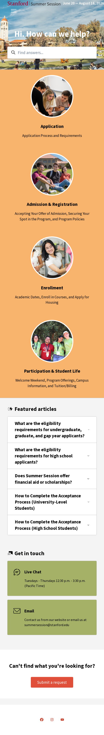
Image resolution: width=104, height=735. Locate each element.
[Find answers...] (52, 53)
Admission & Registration (52, 204)
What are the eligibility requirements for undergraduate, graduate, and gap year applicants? (52, 429)
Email (29, 610)
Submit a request (52, 682)
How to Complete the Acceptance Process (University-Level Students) (52, 502)
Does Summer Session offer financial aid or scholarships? (52, 479)
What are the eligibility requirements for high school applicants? (52, 456)
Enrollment (52, 288)
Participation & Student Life (52, 371)
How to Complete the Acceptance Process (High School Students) (52, 525)
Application (52, 126)
